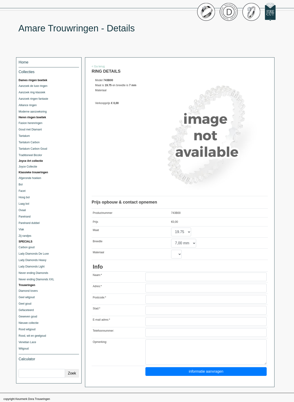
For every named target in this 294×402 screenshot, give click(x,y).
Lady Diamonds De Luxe (34, 253)
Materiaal (98, 252)
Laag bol (24, 203)
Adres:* (97, 286)
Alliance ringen (28, 105)
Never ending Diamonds (33, 273)
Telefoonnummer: (103, 330)
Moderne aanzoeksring (33, 111)
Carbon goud (26, 247)
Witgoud (24, 348)
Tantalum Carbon (29, 142)
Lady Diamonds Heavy (32, 260)
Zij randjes (25, 235)
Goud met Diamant (30, 129)
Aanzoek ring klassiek (32, 92)
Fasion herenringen (30, 123)
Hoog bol (24, 197)
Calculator (27, 359)
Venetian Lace (27, 342)
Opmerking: (100, 342)
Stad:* (96, 308)
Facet (22, 191)
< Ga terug (98, 66)
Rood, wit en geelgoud (32, 335)
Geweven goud (28, 316)
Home (23, 62)
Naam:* (97, 275)
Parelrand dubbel (29, 223)
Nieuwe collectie (29, 323)
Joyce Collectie (28, 166)
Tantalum (24, 136)
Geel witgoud (27, 297)
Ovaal (22, 210)
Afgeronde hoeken (30, 178)
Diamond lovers (28, 290)
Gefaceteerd (26, 310)
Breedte (97, 241)
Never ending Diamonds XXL (36, 279)
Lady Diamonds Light (32, 266)
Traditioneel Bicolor (30, 155)
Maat (96, 230)
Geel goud (25, 303)
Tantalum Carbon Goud (33, 148)
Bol (21, 184)
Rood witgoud (27, 329)
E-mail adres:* (101, 319)
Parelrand (25, 216)
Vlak (21, 229)
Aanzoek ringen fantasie (33, 98)
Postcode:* (99, 297)
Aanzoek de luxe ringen (33, 86)
